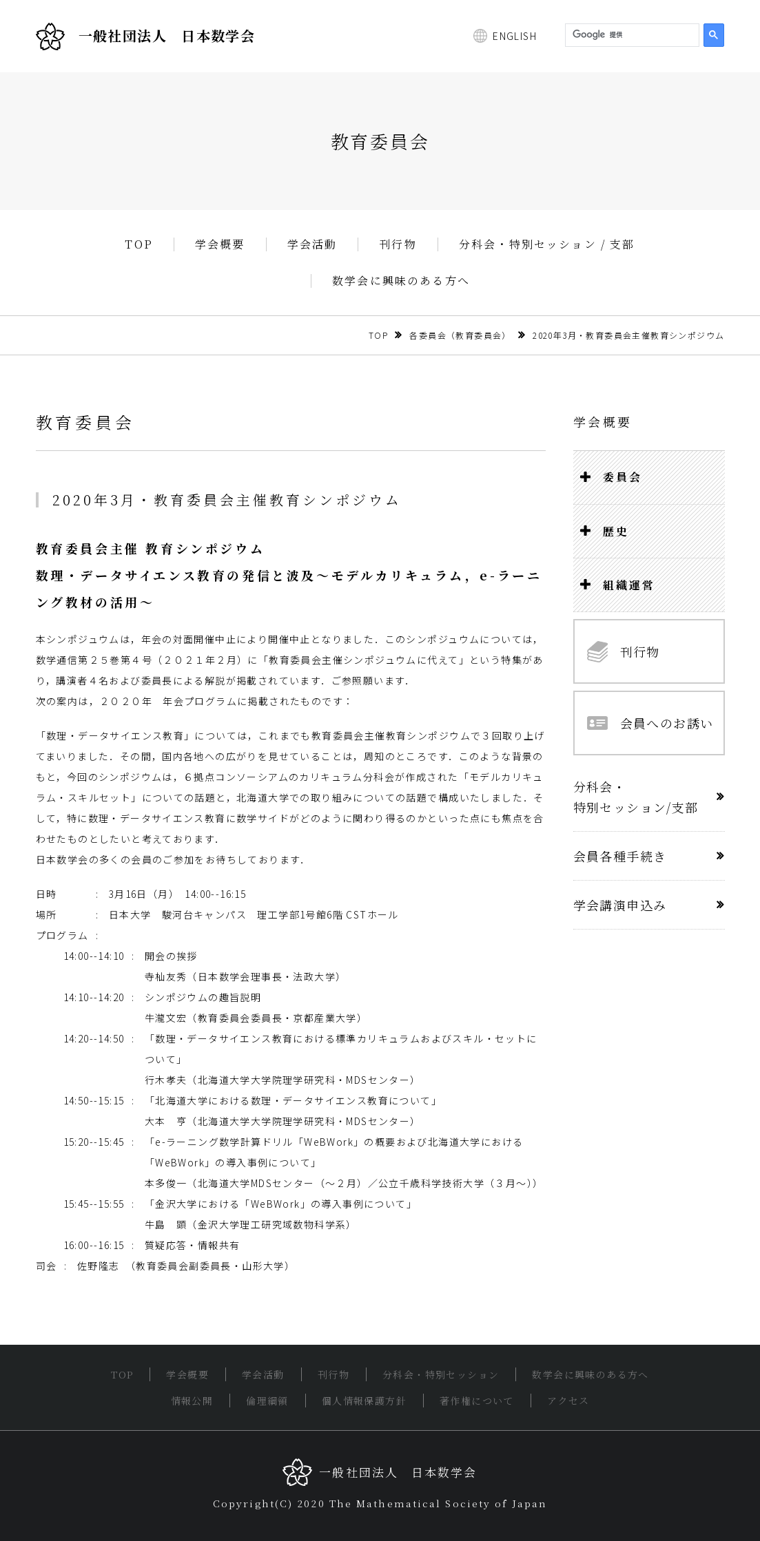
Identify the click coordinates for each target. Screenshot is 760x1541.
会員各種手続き (620, 856)
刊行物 (398, 244)
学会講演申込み (620, 905)
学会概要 (220, 244)
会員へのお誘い (650, 723)
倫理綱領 (267, 1400)
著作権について (477, 1400)
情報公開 (192, 1400)
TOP (139, 244)
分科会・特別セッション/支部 (636, 796)
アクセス (568, 1400)
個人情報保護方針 (364, 1400)
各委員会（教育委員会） (460, 335)
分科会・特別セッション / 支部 (547, 244)
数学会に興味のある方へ (401, 280)
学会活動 (312, 244)
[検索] (631, 35)
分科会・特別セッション (440, 1374)
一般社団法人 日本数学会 (146, 36)
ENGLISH (515, 36)
